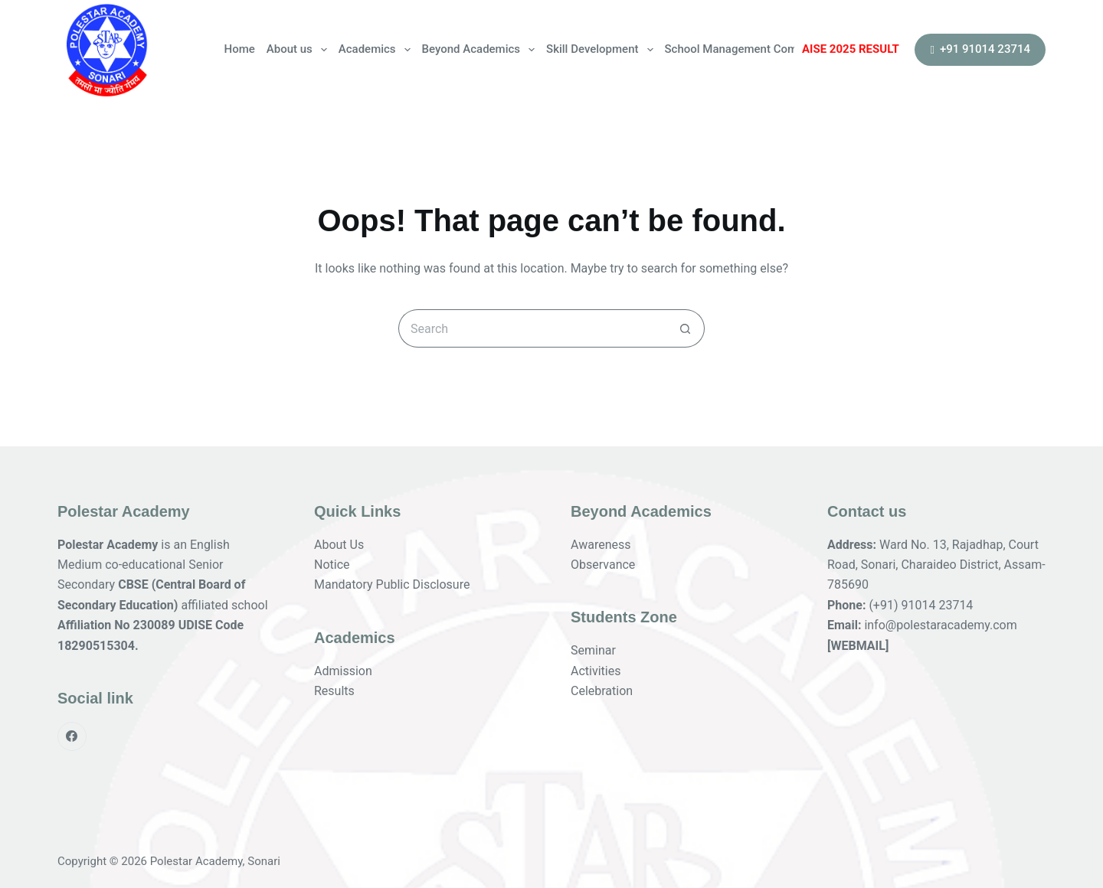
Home (239, 49)
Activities (595, 671)
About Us (339, 544)
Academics (377, 50)
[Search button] (685, 328)
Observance (603, 564)
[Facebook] (72, 736)
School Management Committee (748, 49)
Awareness (601, 544)
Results (334, 691)
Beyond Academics (481, 50)
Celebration (602, 691)
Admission (343, 671)
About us (300, 50)
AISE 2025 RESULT (850, 49)
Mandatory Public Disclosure (392, 584)
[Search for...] (532, 328)
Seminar (593, 650)
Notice (332, 564)
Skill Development (602, 50)
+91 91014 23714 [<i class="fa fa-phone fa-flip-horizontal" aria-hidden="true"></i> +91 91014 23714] (980, 49)
